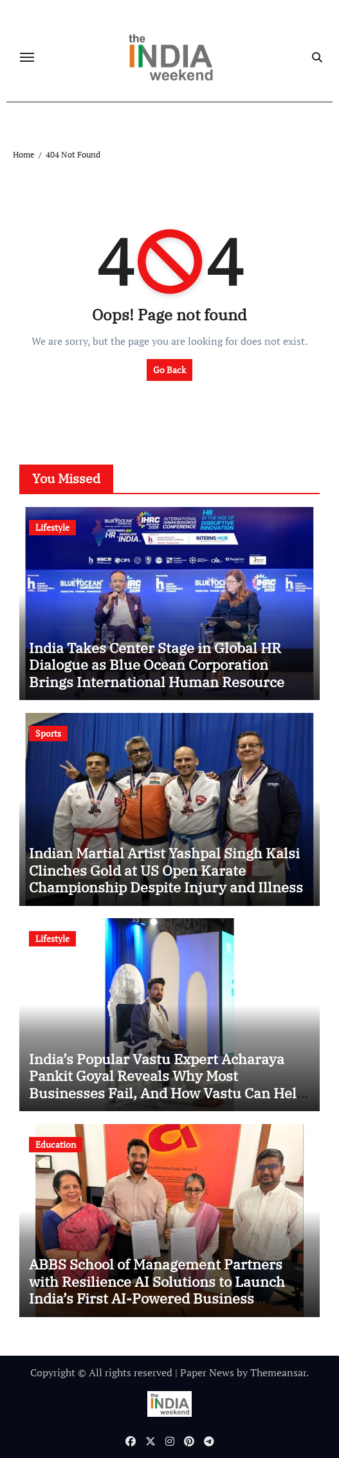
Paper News (207, 1372)
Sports (48, 733)
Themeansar (278, 1372)
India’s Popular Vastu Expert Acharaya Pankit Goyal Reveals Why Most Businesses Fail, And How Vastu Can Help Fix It (167, 1084)
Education (55, 1144)
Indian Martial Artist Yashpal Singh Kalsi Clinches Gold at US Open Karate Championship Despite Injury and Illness (166, 870)
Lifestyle (52, 527)
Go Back (169, 370)
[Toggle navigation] (27, 57)
